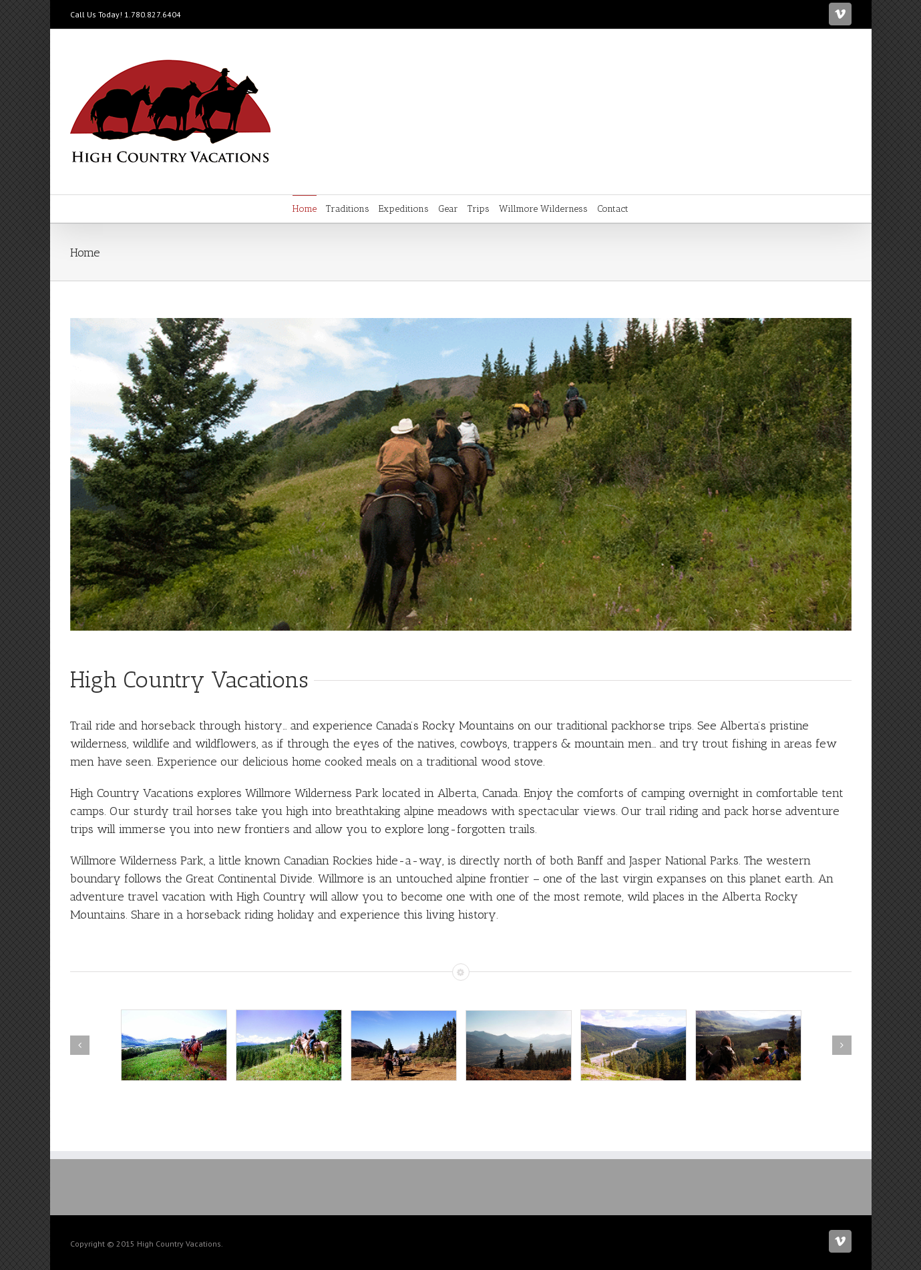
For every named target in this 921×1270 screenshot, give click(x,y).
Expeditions (404, 208)
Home (305, 208)
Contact (612, 208)
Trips (479, 208)
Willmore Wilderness (543, 208)
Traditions (347, 208)
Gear (448, 208)
